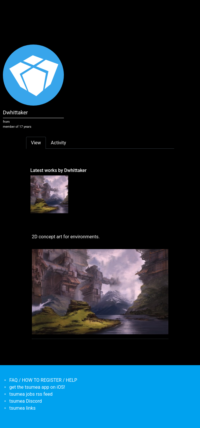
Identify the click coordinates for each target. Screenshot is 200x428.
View (36, 142)
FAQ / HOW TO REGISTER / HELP (43, 380)
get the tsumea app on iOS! (37, 387)
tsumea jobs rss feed (31, 394)
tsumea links (22, 408)
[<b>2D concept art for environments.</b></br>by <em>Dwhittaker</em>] (49, 194)
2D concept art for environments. (66, 236)
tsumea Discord (25, 401)
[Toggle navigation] (30, 8)
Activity (58, 142)
